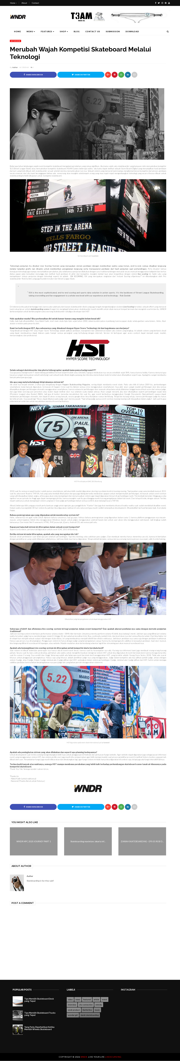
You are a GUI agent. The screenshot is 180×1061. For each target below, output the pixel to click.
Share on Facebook (33, 75)
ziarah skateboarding (90, 1015)
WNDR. (84, 1057)
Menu (31, 31)
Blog (77, 31)
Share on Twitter (81, 75)
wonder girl (73, 1015)
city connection (86, 1005)
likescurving (113, 1057)
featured (87, 999)
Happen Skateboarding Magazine (76, 384)
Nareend (106, 742)
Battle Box (87, 1010)
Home (13, 3)
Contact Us (92, 31)
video (70, 999)
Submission (113, 31)
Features (47, 31)
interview (15, 41)
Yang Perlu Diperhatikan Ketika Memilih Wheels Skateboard (39, 1028)
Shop (64, 31)
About (24, 3)
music (97, 1010)
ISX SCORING (76, 276)
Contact (35, 3)
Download (132, 31)
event (104, 999)
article (96, 999)
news (78, 999)
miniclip (98, 1005)
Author (15, 67)
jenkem (96, 256)
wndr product (74, 1010)
